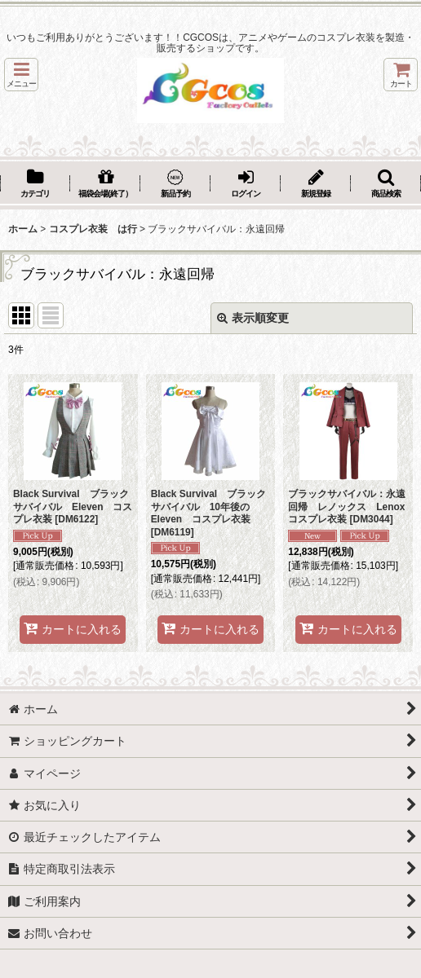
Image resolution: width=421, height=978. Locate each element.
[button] (21, 74)
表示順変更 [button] (253, 317)
